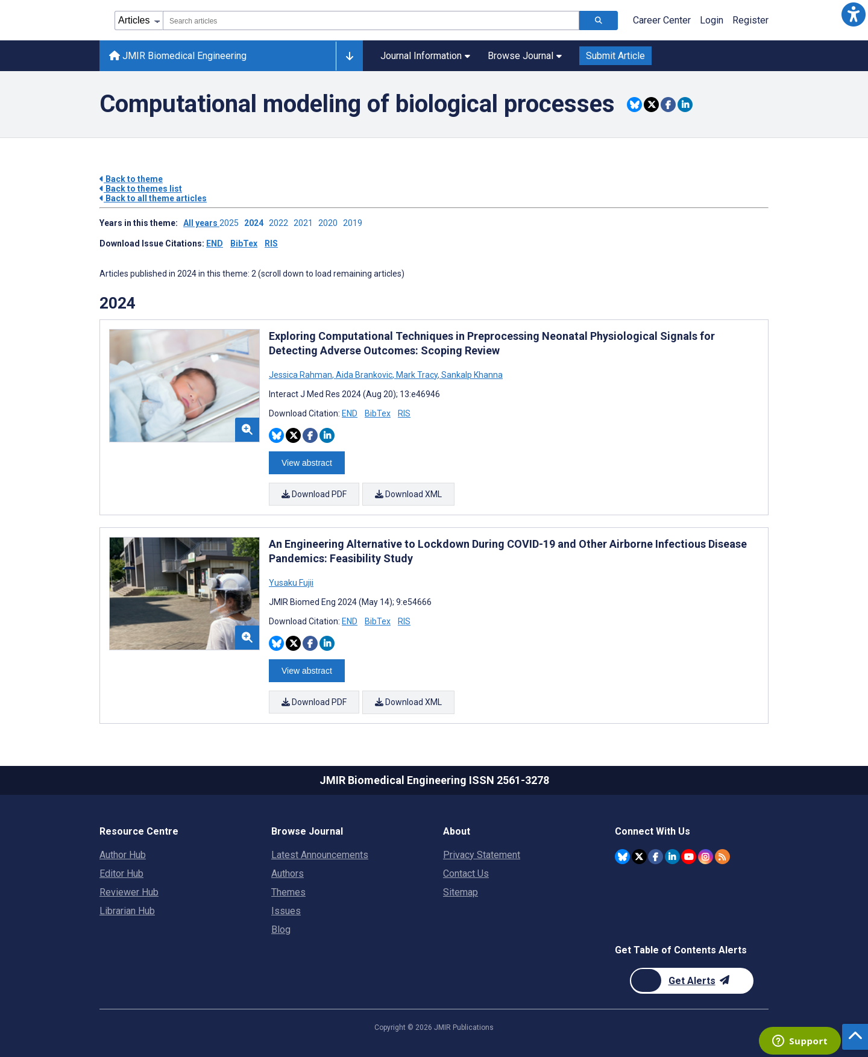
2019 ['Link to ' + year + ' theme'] (354, 223)
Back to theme (131, 179)
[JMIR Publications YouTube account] (688, 856)
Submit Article (615, 55)
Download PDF (314, 494)
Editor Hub (121, 873)
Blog (281, 929)
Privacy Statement (481, 854)
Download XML (408, 494)
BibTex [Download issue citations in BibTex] (243, 243)
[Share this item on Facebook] (668, 104)
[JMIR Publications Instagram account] (705, 856)
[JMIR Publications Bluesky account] (622, 856)
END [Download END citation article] (349, 413)
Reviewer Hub (129, 891)
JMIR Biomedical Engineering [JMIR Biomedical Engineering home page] (178, 55)
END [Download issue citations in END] (214, 243)
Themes (288, 891)
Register (750, 20)
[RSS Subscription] (722, 856)
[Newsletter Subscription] (691, 980)
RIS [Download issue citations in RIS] (271, 243)
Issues (286, 910)
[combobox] (371, 20)
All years (201, 223)
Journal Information (425, 55)
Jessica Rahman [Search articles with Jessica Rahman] (301, 375)
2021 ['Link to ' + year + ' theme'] (306, 223)
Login (711, 20)
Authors (287, 873)
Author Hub (122, 854)
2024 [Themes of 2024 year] (117, 303)
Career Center (662, 20)
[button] (853, 14)
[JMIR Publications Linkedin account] (672, 856)
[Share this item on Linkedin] (685, 104)
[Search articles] (598, 20)
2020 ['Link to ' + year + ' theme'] (330, 223)
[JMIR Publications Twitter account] (639, 856)
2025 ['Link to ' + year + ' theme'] (231, 223)
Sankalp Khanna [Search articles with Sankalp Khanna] (471, 375)
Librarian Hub (127, 910)
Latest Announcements (319, 854)
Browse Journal (525, 55)
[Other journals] (349, 56)
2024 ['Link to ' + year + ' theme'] (256, 223)
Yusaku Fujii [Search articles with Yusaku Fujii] (291, 583)
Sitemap (460, 891)
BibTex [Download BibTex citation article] (378, 413)
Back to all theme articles (153, 198)
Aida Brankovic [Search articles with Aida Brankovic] (364, 375)
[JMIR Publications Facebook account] (655, 856)
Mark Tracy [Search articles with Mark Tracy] (416, 375)
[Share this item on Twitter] (651, 104)
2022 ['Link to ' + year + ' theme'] (281, 223)
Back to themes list (140, 188)
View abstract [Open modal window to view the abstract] (306, 463)
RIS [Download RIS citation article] (404, 413)
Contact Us (466, 873)
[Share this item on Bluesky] (634, 104)
